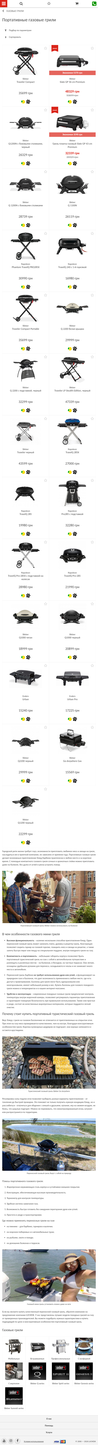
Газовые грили (15, 11)
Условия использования (34, 1441)
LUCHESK (92, 1441)
